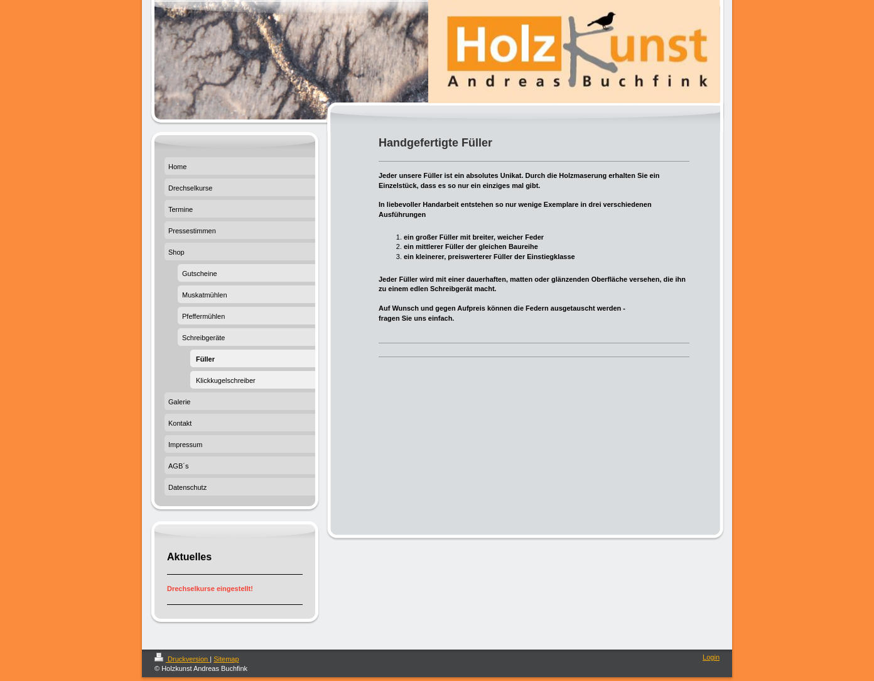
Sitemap (226, 659)
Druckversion (182, 659)
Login (711, 657)
